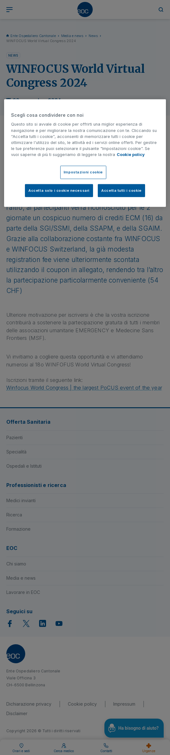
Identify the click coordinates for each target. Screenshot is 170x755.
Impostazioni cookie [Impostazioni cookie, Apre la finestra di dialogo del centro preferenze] (83, 172)
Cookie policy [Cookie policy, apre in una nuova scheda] (131, 154)
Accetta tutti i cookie (121, 190)
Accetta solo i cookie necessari (59, 190)
